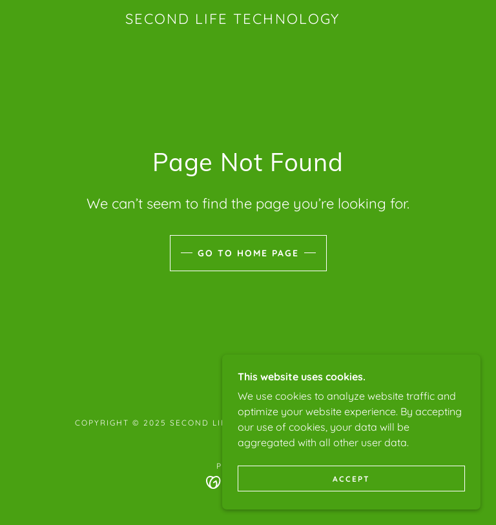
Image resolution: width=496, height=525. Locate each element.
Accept (351, 479)
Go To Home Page (248, 253)
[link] (232, 20)
